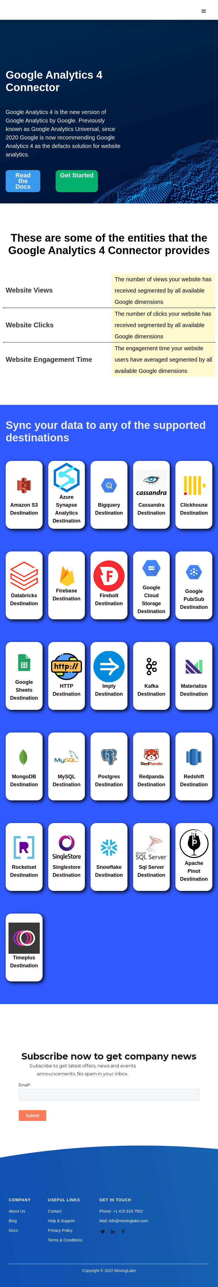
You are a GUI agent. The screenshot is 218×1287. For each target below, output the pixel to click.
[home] (38, 5)
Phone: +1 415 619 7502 (121, 1211)
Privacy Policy (60, 1230)
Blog (13, 1221)
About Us (17, 1211)
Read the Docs (23, 181)
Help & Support (61, 1221)
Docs (13, 1230)
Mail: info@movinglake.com (123, 1221)
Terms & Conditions (65, 1240)
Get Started (77, 175)
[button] (203, 11)
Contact (55, 1211)
